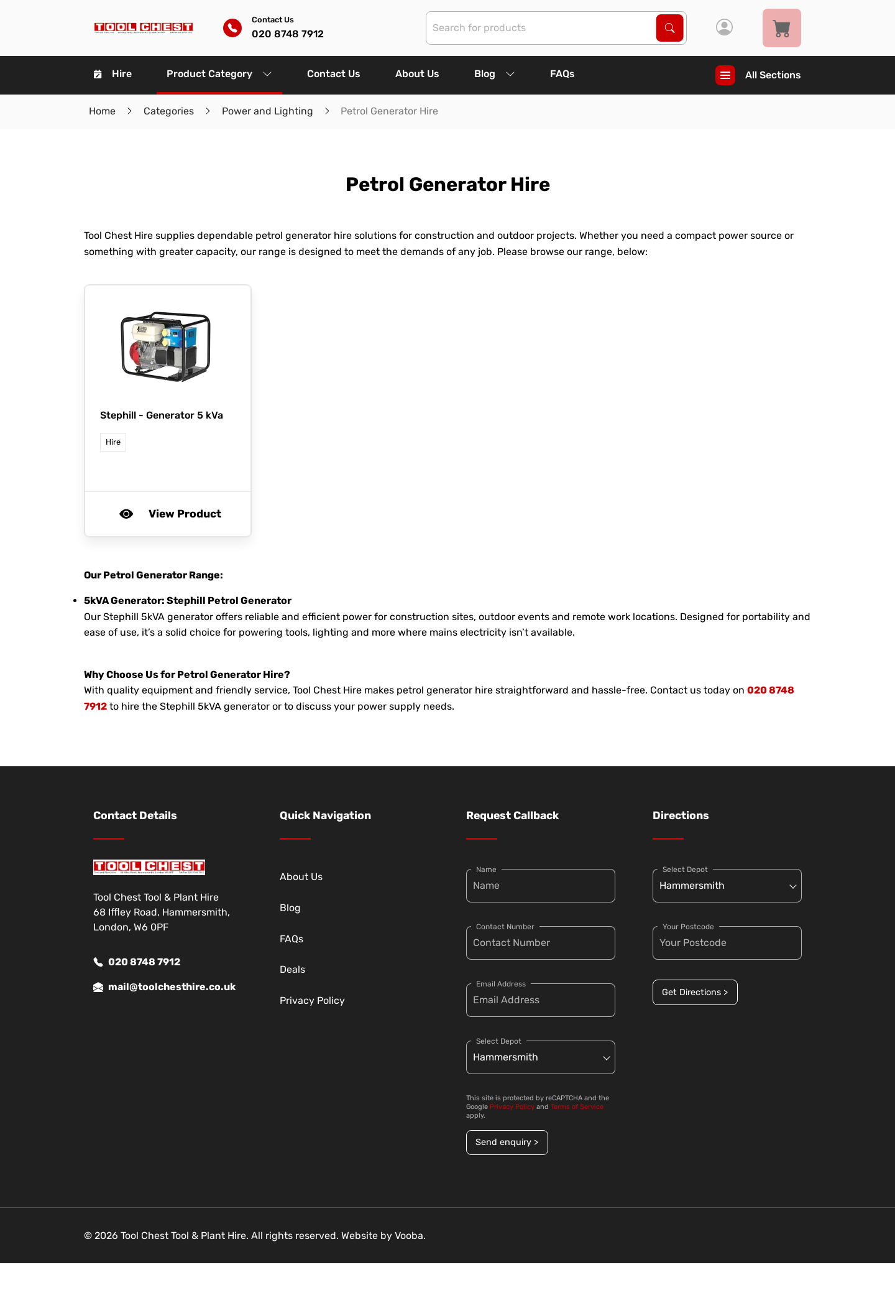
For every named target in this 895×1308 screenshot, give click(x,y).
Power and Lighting (267, 111)
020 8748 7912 (136, 962)
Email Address (501, 984)
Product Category (219, 74)
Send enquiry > (506, 1142)
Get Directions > (695, 992)
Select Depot (498, 1041)
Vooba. (410, 1235)
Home (102, 111)
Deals (292, 969)
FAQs (562, 74)
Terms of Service (577, 1107)
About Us (417, 74)
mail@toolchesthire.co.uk (164, 987)
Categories (169, 111)
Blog (494, 74)
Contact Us (333, 74)
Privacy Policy (312, 1000)
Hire (113, 74)
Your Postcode (688, 926)
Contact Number (505, 926)
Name (486, 869)
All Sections (758, 75)
